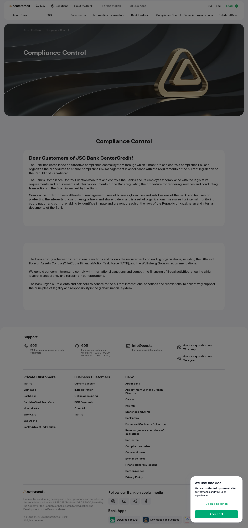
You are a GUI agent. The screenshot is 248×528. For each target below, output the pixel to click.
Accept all (217, 514)
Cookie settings (216, 504)
